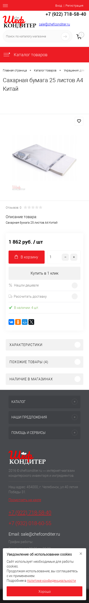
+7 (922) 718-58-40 (30, 512)
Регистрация (74, 5)
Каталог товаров (25, 54)
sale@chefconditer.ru (54, 24)
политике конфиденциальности (51, 581)
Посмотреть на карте (25, 500)
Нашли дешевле (24, 285)
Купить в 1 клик (44, 273)
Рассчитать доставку (28, 296)
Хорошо (44, 591)
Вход (58, 5)
